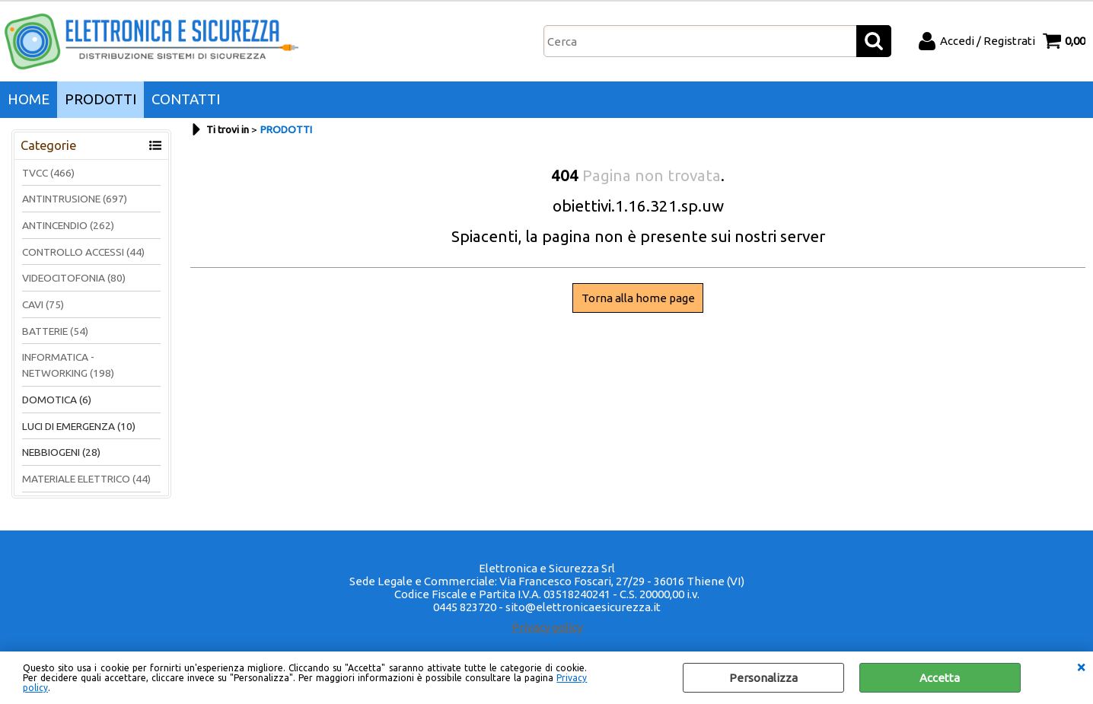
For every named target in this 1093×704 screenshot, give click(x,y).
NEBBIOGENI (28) (61, 452)
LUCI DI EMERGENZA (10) (78, 426)
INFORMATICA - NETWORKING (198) (68, 365)
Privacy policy (546, 627)
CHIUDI (1080, 666)
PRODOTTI (100, 99)
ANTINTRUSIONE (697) (74, 199)
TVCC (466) (48, 173)
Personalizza (763, 677)
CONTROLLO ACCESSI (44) (83, 252)
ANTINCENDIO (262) (68, 225)
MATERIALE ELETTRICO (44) (86, 479)
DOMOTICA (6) (56, 399)
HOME (28, 99)
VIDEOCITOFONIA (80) (74, 278)
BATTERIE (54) (55, 331)
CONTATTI (185, 99)
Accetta (939, 677)
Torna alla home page (638, 297)
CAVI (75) (43, 304)
